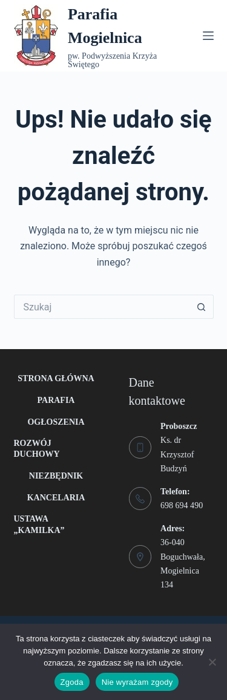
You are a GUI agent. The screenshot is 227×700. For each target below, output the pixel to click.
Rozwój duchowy (37, 449)
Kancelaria (56, 497)
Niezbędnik (56, 475)
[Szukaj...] (101, 307)
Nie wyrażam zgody (137, 682)
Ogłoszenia (55, 422)
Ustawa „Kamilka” (39, 524)
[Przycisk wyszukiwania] (201, 307)
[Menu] (208, 35)
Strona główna (56, 378)
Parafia (56, 400)
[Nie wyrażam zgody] (212, 662)
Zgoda (72, 682)
